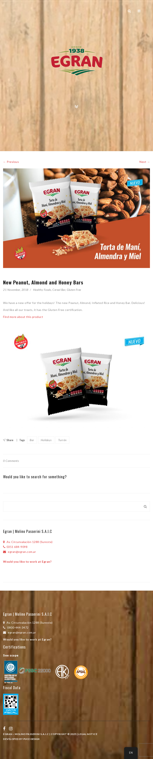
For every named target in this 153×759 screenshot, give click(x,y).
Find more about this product (23, 317)
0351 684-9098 (15, 547)
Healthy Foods (42, 289)
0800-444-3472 (16, 627)
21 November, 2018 (15, 289)
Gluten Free (74, 289)
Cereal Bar (58, 289)
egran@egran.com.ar (19, 551)
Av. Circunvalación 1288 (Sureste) (28, 542)
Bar (32, 440)
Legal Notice (87, 734)
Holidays (46, 440)
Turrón (62, 440)
